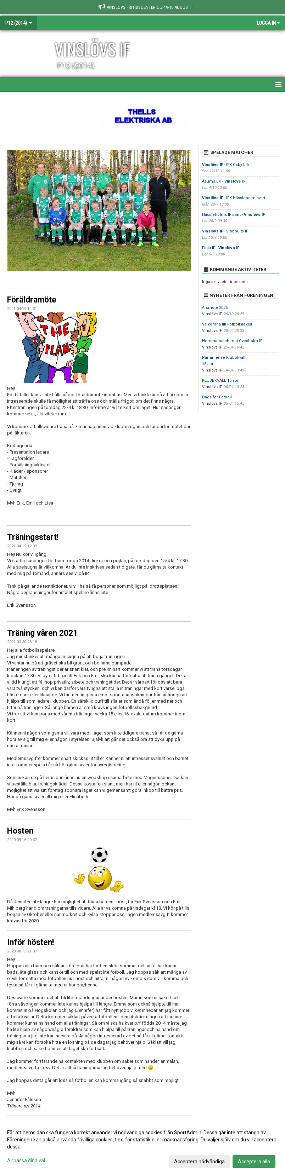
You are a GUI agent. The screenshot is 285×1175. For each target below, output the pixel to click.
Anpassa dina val (26, 1160)
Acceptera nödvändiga (199, 1161)
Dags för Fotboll (217, 397)
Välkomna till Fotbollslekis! (227, 324)
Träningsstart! (32, 537)
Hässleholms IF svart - (233, 214)
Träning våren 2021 (42, 633)
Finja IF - (220, 248)
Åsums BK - (223, 181)
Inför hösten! (30, 942)
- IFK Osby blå (225, 164)
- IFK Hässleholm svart (233, 198)
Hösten (20, 831)
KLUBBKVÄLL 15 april (221, 380)
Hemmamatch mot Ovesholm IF (232, 341)
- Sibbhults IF (225, 231)
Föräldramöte (31, 300)
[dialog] (142, 1146)
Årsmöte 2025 (215, 307)
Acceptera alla (254, 1161)
